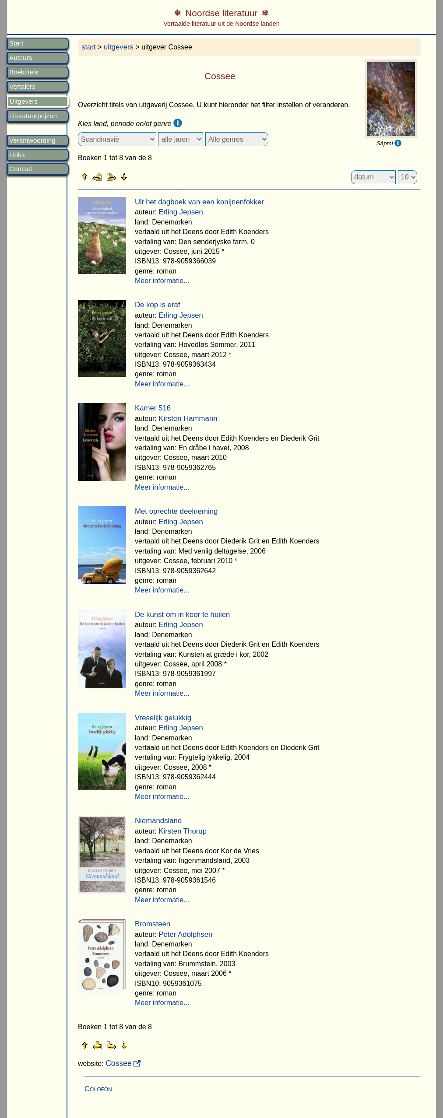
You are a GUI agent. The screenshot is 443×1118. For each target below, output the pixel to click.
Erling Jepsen (180, 212)
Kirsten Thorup (182, 831)
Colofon (98, 1089)
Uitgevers (24, 101)
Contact (20, 168)
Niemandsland (158, 821)
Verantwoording (32, 140)
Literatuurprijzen (33, 115)
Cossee (118, 1063)
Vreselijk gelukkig (163, 718)
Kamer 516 (153, 408)
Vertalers (22, 86)
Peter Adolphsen (185, 934)
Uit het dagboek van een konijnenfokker (199, 202)
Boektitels (23, 72)
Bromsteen (152, 924)
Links (17, 154)
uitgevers (119, 47)
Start (16, 43)
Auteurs (20, 57)
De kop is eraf (157, 305)
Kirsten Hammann (187, 418)
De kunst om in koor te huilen (182, 614)
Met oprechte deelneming (176, 511)
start (88, 47)
